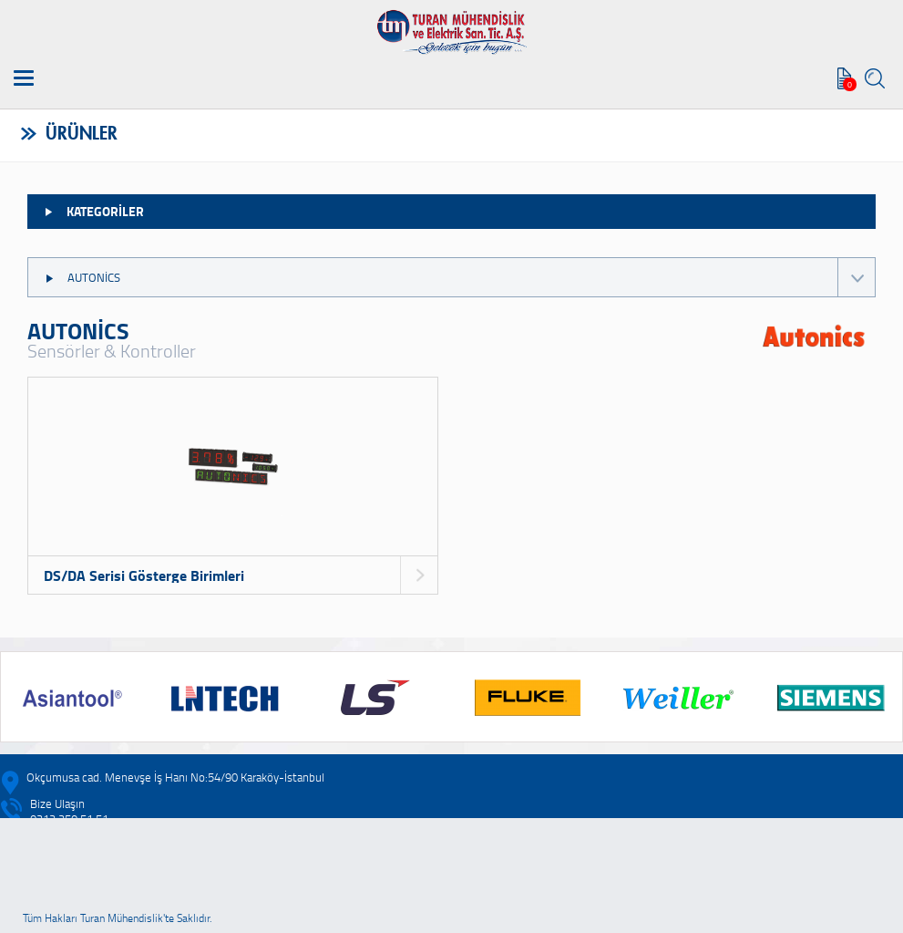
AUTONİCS (459, 277)
